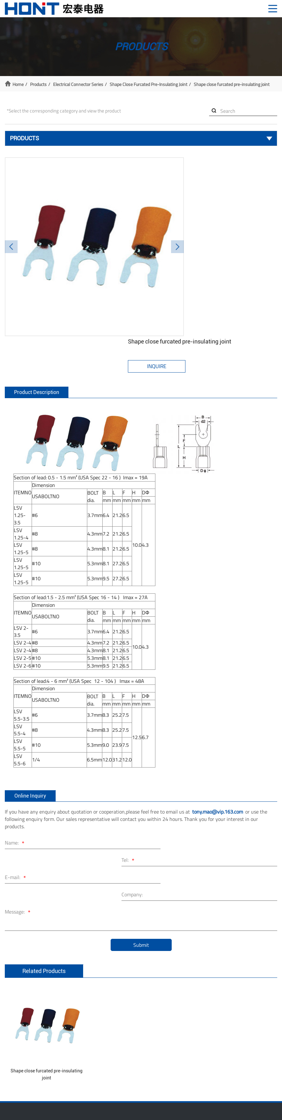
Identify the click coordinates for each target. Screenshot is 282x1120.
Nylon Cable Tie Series (25, 1034)
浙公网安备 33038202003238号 (166, 1104)
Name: (15, 779)
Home (18, 83)
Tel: (162, 779)
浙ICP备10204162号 (99, 1104)
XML (215, 1104)
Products (38, 83)
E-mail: (16, 797)
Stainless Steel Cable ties (28, 1025)
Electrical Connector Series (78, 83)
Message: (18, 814)
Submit (141, 846)
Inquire (191, 188)
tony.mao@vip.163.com (217, 748)
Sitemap (232, 1104)
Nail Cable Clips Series (25, 1042)
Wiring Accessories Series (29, 1051)
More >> (13, 1068)
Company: (165, 796)
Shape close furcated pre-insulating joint (148, 83)
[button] (11, 235)
